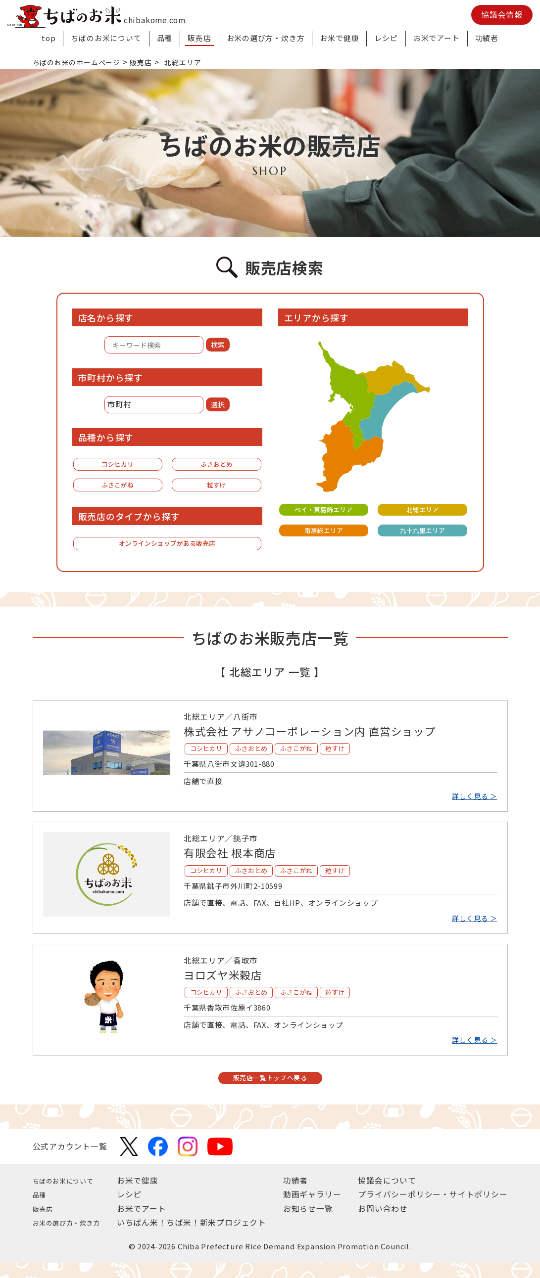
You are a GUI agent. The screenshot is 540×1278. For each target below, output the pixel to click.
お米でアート (436, 38)
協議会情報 (502, 14)
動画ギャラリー (317, 1209)
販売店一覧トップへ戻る (270, 1091)
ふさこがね (118, 488)
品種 (165, 38)
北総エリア (422, 510)
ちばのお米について (106, 38)
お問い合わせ (383, 1224)
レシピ (385, 38)
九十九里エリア (422, 532)
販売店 (199, 38)
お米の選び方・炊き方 (266, 38)
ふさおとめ (216, 465)
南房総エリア (323, 532)
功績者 (486, 38)
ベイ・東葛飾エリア (323, 510)
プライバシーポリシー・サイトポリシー (432, 1209)
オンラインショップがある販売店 (167, 550)
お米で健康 (339, 38)
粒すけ (216, 488)
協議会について (387, 1195)
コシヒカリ (118, 465)
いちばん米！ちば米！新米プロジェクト (202, 1237)
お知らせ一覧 (313, 1224)
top (48, 38)
